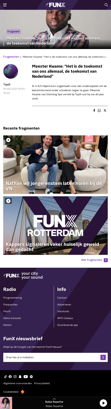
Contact (62, 297)
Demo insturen (12, 318)
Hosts (7, 311)
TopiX (6, 84)
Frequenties (10, 304)
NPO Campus (65, 318)
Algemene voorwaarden (17, 383)
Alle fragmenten (94, 260)
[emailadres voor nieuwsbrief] (55, 357)
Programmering (12, 297)
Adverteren (64, 304)
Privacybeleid (42, 383)
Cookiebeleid (10, 392)
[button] (103, 403)
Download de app (67, 325)
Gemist (7, 325)
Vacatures (63, 311)
